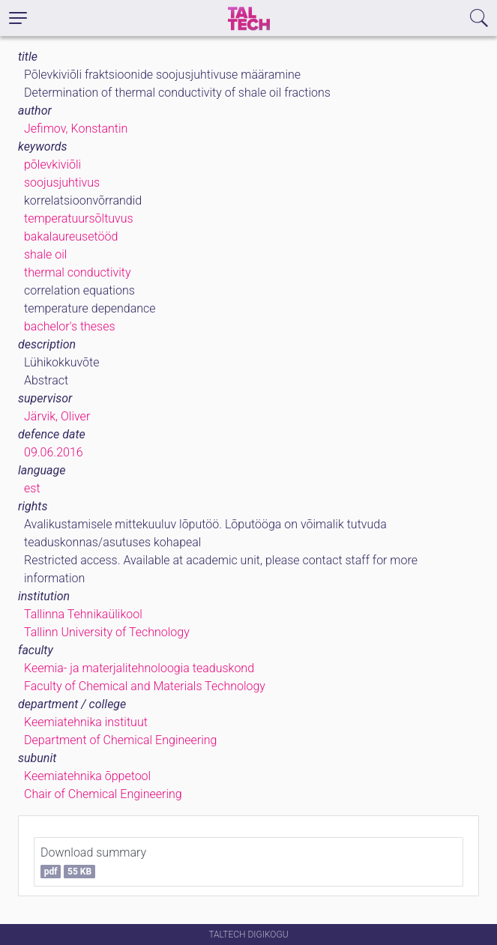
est (32, 488)
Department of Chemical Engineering (120, 740)
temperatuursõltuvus (78, 218)
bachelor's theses (69, 326)
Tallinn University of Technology (107, 632)
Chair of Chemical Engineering (103, 794)
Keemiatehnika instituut (86, 722)
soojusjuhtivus (62, 182)
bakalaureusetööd (71, 236)
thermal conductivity (77, 272)
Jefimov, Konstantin (75, 128)
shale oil (45, 254)
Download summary (93, 861)
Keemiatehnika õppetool (87, 776)
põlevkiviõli (52, 164)
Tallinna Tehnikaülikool (83, 614)
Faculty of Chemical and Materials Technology (144, 686)
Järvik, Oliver (57, 416)
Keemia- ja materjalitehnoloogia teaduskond (139, 668)
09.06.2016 (53, 452)
